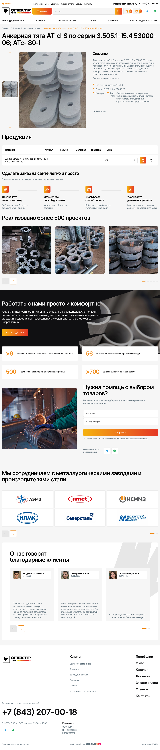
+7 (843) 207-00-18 (146, 3)
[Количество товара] (130, 160)
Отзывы (79, 4)
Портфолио (38, 4)
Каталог (44, 11)
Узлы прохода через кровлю (144, 20)
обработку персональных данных (133, 439)
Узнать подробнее (15, 332)
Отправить (121, 432)
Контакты (88, 4)
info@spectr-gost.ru (123, 3)
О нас (47, 4)
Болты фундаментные (13, 20)
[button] (13, 281)
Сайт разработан (85, 744)
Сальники (113, 20)
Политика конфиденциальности (15, 744)
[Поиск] (118, 11)
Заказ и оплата (67, 4)
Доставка (55, 4)
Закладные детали (66, 20)
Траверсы (40, 20)
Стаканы (92, 20)
